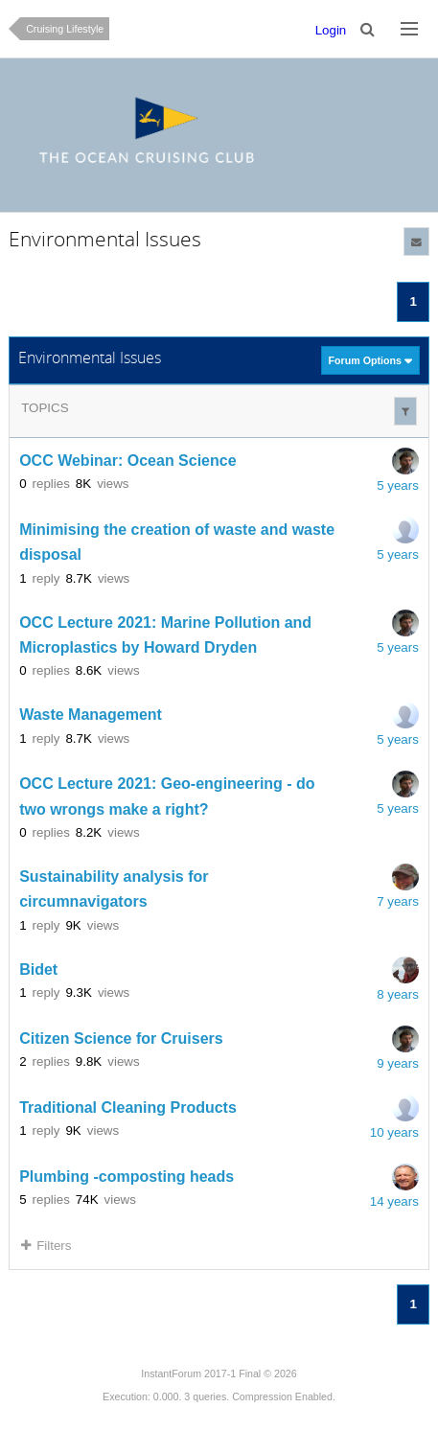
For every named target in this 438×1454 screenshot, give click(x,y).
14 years (394, 1201)
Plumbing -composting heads (126, 1176)
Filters (46, 1245)
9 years (398, 1063)
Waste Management (90, 715)
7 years (398, 901)
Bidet (38, 969)
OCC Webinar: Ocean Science (127, 460)
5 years (398, 485)
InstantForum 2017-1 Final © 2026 (218, 1373)
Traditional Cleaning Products (128, 1107)
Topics (44, 408)
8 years (398, 994)
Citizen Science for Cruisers (121, 1038)
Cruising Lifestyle (65, 29)
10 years (394, 1132)
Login (331, 30)
